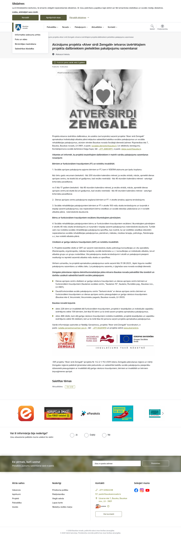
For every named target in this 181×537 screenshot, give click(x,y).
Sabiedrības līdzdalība (24, 77)
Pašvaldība (17, 502)
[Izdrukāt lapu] (162, 43)
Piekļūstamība (58, 494)
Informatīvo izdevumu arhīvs (27, 63)
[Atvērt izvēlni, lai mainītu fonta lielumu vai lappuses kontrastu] (162, 27)
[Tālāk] (163, 413)
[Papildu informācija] (108, 506)
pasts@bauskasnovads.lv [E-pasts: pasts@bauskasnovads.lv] (110, 494)
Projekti (15, 498)
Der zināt (70, 387)
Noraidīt (25, 17)
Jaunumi (18, 54)
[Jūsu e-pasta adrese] (116, 463)
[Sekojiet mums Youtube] (148, 490)
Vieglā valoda (58, 498)
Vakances (16, 490)
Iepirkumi (16, 494)
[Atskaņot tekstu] (63, 54)
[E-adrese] (100, 506)
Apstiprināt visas (53, 17)
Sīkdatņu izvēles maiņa (62, 507)
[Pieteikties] (155, 463)
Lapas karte (57, 502)
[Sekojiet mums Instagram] (142, 490)
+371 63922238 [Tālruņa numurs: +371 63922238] (106, 490)
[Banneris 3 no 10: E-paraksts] (90, 413)
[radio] (73, 434)
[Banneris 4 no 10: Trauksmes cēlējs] (122, 413)
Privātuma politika (60, 490)
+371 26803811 (106, 149)
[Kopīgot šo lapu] (162, 50)
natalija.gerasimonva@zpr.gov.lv (72, 328)
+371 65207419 (99, 328)
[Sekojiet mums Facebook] (136, 490)
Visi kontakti (108, 514)
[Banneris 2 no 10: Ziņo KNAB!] (58, 413)
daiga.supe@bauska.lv (131, 149)
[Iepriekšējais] (18, 413)
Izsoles (15, 507)
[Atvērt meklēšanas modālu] (152, 27)
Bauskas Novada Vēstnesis (27, 58)
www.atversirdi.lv (131, 328)
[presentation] (22, 446)
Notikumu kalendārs (24, 49)
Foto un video (21, 67)
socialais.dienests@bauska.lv (104, 145)
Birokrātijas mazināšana (25, 72)
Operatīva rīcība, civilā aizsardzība (29, 44)
